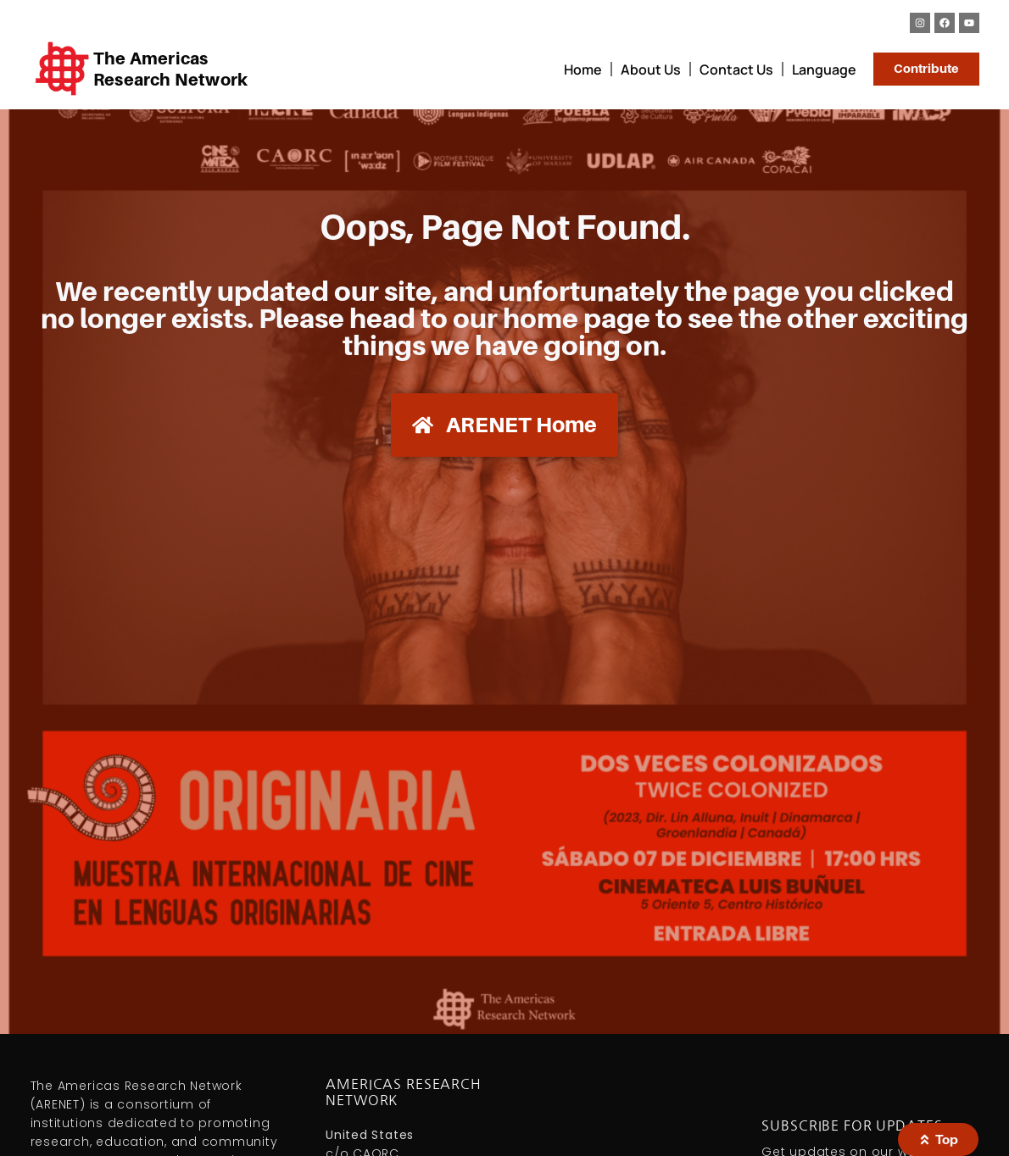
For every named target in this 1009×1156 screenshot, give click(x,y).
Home (581, 69)
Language (822, 69)
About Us (649, 69)
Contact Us (735, 69)
